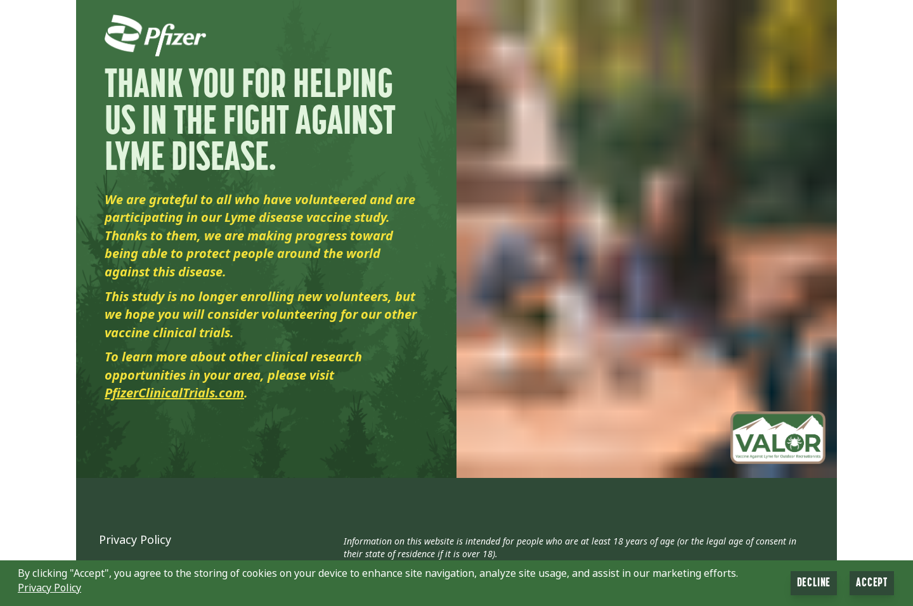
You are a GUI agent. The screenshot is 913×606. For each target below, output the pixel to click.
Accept (872, 583)
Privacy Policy (135, 540)
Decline (814, 583)
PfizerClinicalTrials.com (174, 393)
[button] (456, 583)
